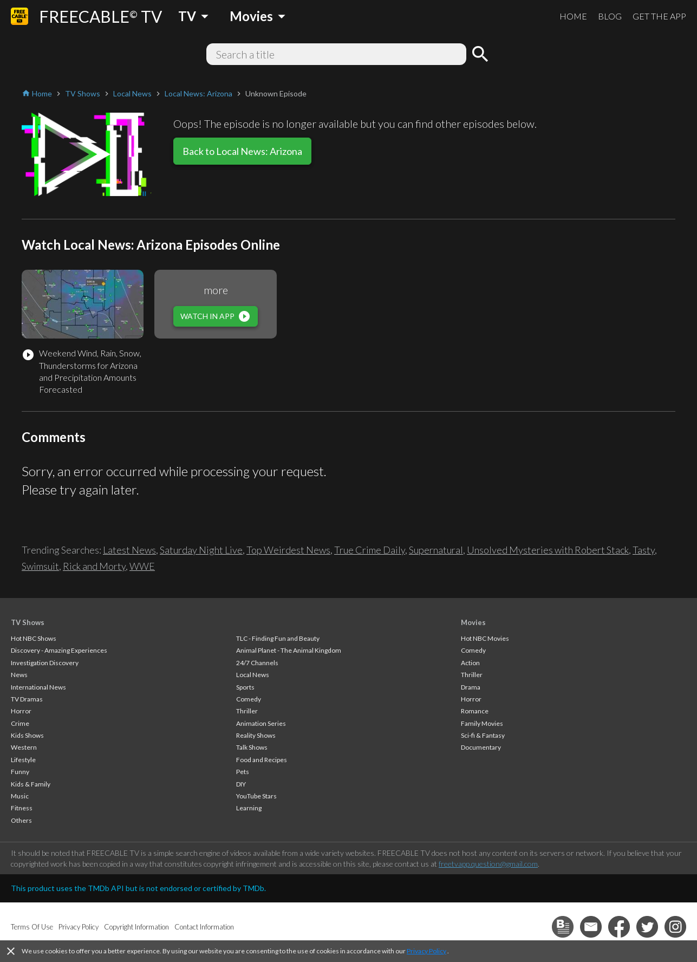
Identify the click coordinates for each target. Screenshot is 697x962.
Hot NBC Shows (33, 638)
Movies (473, 622)
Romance (474, 711)
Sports (245, 687)
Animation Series (261, 723)
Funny (20, 772)
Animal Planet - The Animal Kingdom (288, 650)
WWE (142, 566)
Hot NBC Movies (485, 638)
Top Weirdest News (288, 550)
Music (20, 796)
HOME (573, 16)
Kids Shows (27, 735)
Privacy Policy (426, 951)
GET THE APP (659, 16)
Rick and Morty (94, 566)
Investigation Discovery (45, 663)
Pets (242, 772)
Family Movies (482, 723)
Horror (21, 711)
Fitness (21, 808)
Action (470, 663)
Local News (252, 675)
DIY (241, 784)
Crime (20, 723)
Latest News (129, 550)
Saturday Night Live (201, 550)
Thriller (247, 711)
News (19, 675)
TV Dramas (27, 699)
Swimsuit (40, 566)
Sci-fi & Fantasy (483, 735)
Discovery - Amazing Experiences (59, 650)
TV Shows (27, 622)
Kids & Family (30, 784)
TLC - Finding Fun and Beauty (278, 638)
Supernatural (436, 550)
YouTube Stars (256, 796)
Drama (470, 687)
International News (38, 687)
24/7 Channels (257, 663)
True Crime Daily (369, 550)
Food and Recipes (261, 760)
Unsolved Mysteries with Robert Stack (548, 550)
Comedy (248, 699)
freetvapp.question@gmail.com (488, 863)
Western (24, 747)
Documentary (481, 747)
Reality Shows (256, 735)
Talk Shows (252, 747)
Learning (249, 808)
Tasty (644, 550)
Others (21, 820)
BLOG (610, 16)
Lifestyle (23, 760)
